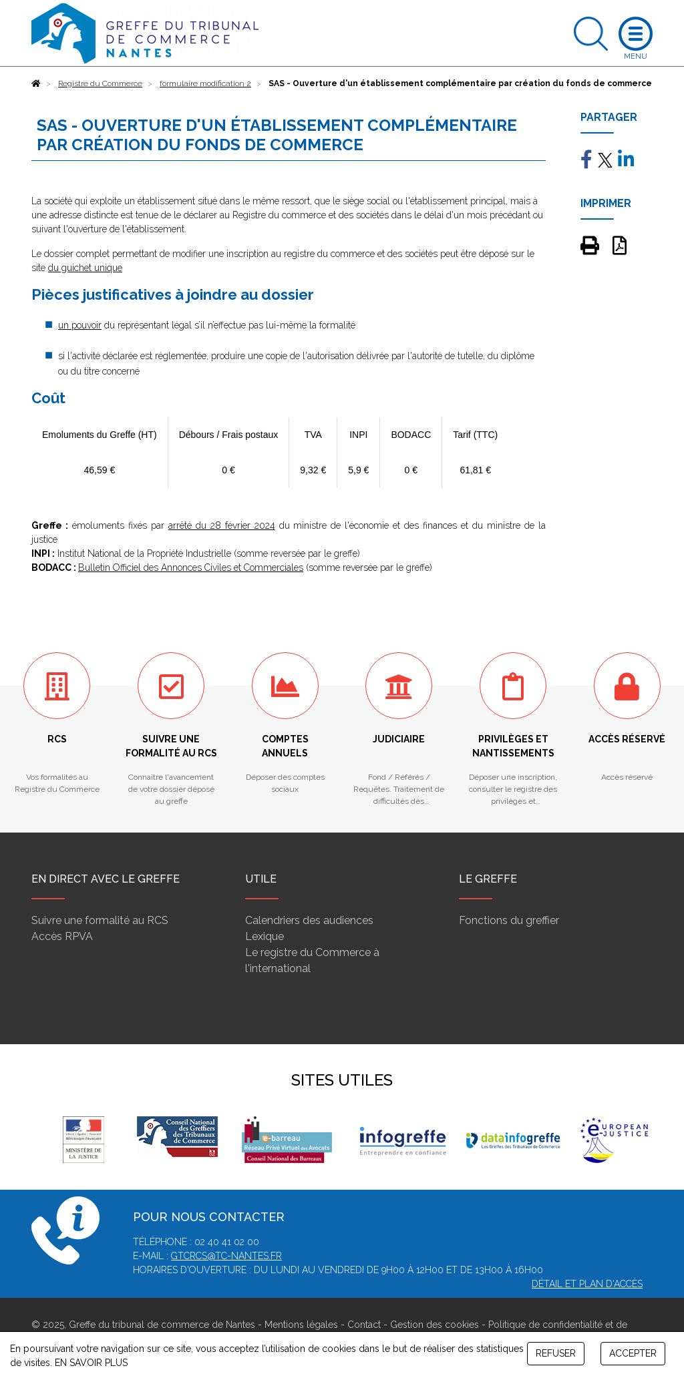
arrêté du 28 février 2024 (221, 525)
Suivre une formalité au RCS (99, 920)
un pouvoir (80, 325)
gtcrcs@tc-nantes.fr (226, 1255)
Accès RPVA (62, 936)
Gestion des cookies (434, 1324)
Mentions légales (301, 1324)
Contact (364, 1324)
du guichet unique (85, 267)
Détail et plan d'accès (587, 1284)
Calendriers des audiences (309, 920)
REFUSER (556, 1353)
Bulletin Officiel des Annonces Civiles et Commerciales (190, 567)
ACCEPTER (633, 1353)
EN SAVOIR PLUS (91, 1362)
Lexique (264, 936)
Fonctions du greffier (509, 920)
